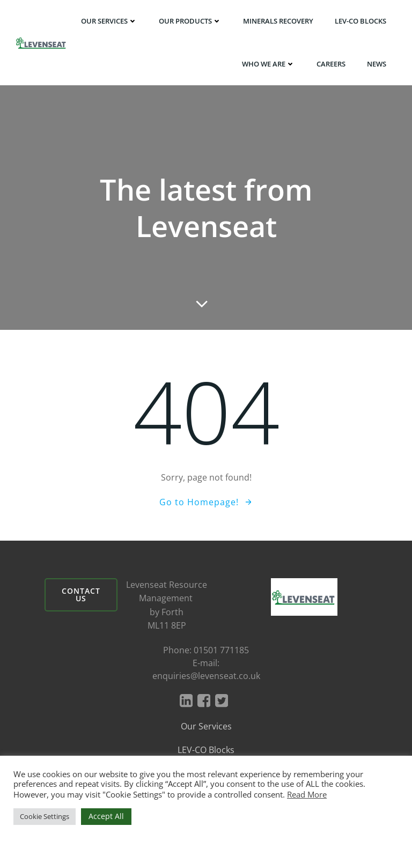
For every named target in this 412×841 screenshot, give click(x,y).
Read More (307, 794)
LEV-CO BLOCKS (360, 21)
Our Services (109, 21)
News (376, 64)
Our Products (190, 21)
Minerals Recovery (278, 21)
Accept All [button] (106, 816)
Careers (331, 64)
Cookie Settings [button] (44, 816)
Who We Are (268, 64)
